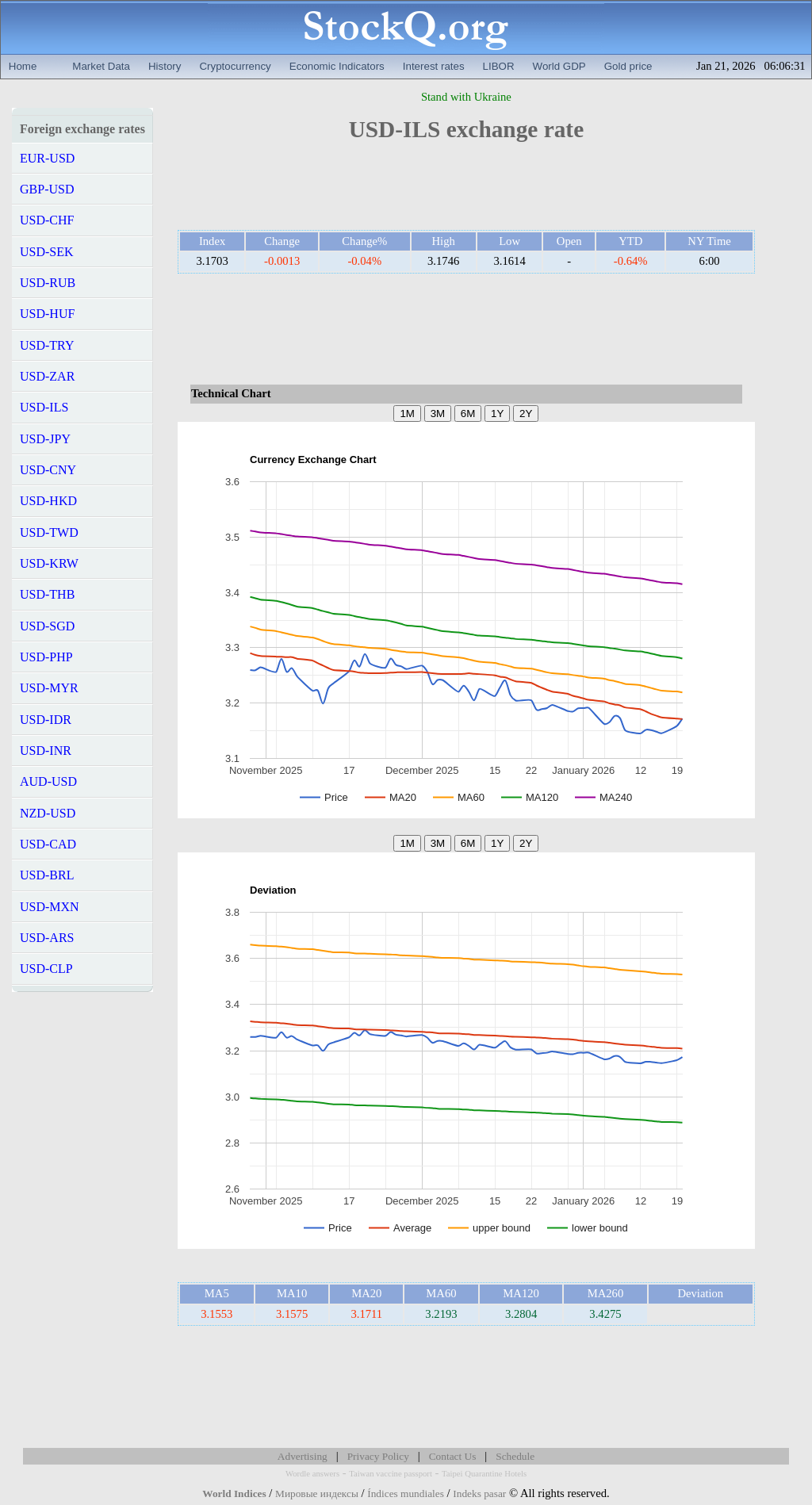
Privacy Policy (378, 1456)
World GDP (559, 66)
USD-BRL (47, 875)
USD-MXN (49, 906)
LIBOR (499, 66)
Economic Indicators (337, 66)
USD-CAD (48, 844)
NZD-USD (47, 813)
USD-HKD (48, 500)
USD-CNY (48, 470)
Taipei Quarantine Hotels (484, 1473)
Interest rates (434, 66)
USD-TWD (49, 532)
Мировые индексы (316, 1493)
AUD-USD (48, 781)
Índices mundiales (405, 1493)
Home (23, 66)
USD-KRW (49, 563)
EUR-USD (47, 158)
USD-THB (47, 594)
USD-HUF (47, 313)
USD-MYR (49, 688)
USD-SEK (47, 251)
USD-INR (45, 750)
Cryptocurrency (234, 66)
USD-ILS (44, 407)
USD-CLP (46, 968)
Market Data (101, 66)
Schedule (515, 1456)
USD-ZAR (47, 376)
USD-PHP (46, 657)
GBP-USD (47, 189)
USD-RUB (47, 282)
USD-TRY (47, 345)
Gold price (628, 66)
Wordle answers (312, 1473)
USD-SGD (47, 626)
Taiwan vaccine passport (390, 1473)
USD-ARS (47, 937)
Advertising (302, 1456)
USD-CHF (47, 220)
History (164, 66)
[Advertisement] (466, 192)
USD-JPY (45, 439)
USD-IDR (45, 719)
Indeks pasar (479, 1493)
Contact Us (453, 1456)
